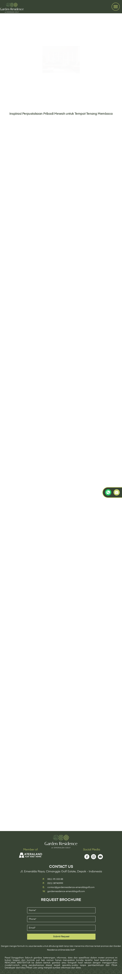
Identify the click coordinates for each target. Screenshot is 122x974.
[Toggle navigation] (115, 6)
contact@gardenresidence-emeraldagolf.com (71, 887)
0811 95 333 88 (55, 879)
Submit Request (61, 937)
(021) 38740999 (55, 883)
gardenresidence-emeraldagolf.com (66, 891)
